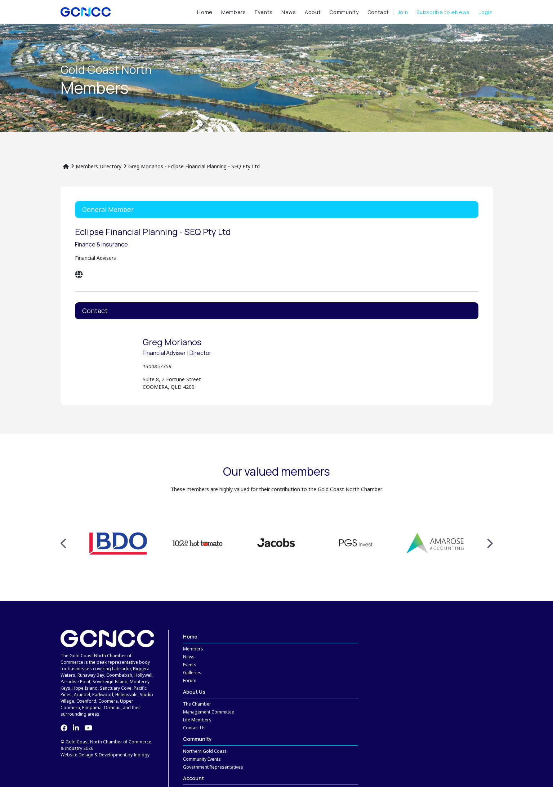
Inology (142, 755)
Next (489, 543)
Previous (64, 543)
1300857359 (157, 366)
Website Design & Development (93, 755)
